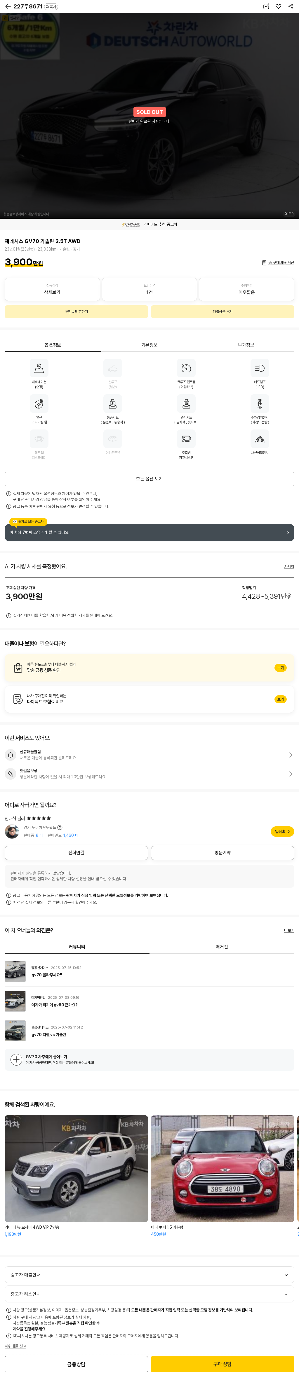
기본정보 (149, 345)
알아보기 (149, 667)
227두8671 (35, 6)
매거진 (222, 947)
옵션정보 (53, 345)
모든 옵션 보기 (149, 479)
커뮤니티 (77, 947)
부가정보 (246, 345)
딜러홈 (280, 831)
